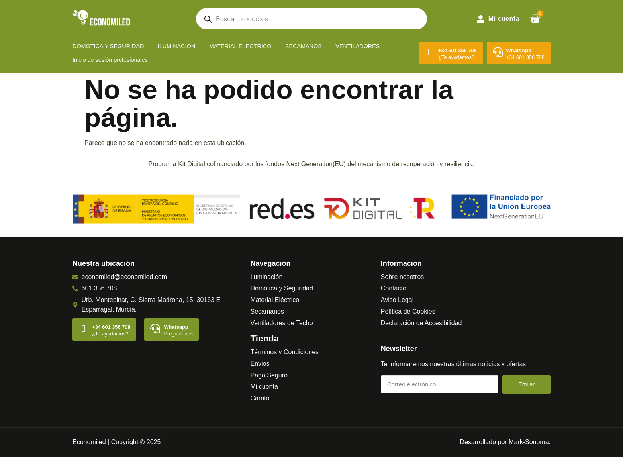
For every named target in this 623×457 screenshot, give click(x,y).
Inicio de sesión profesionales (110, 60)
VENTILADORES (357, 46)
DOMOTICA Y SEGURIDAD (108, 46)
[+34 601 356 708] (430, 52)
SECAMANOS (303, 46)
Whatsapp (176, 327)
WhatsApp (518, 50)
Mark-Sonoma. (530, 442)
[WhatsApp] (498, 52)
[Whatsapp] (155, 328)
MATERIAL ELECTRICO (240, 46)
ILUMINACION (176, 46)
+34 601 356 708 (457, 50)
